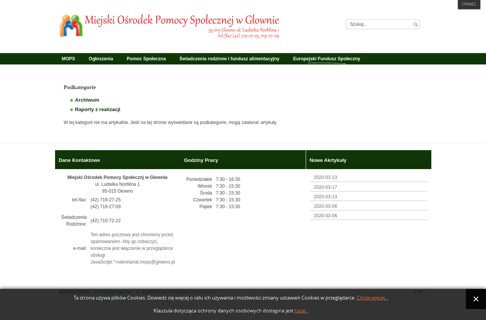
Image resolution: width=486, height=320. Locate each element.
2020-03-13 (325, 196)
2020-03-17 (325, 187)
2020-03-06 (325, 206)
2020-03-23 (325, 177)
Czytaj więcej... (372, 298)
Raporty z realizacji (97, 109)
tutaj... (302, 311)
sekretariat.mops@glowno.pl (146, 262)
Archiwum (87, 100)
